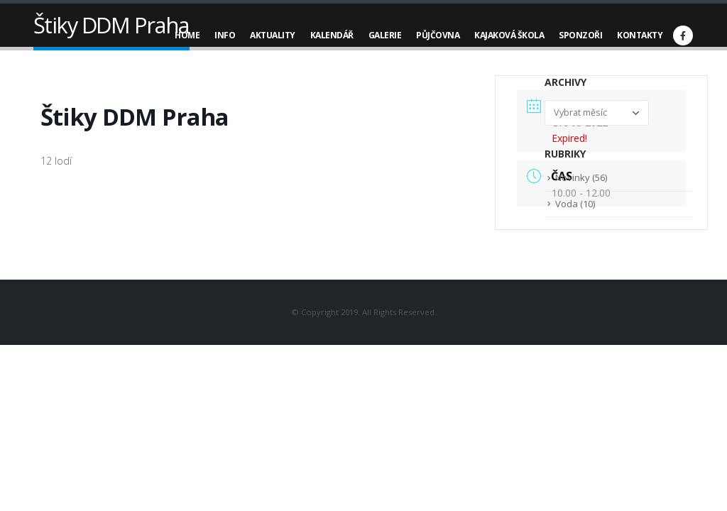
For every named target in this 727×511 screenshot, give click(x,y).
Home (187, 35)
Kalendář (332, 35)
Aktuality (272, 35)
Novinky (572, 177)
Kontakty (639, 35)
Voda (566, 203)
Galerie (385, 35)
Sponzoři (580, 35)
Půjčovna (437, 35)
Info (224, 35)
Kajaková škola (509, 35)
